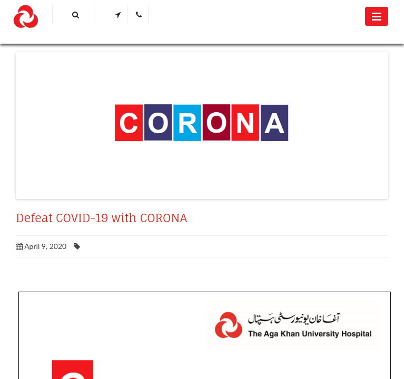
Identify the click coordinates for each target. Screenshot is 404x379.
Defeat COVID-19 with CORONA (101, 218)
